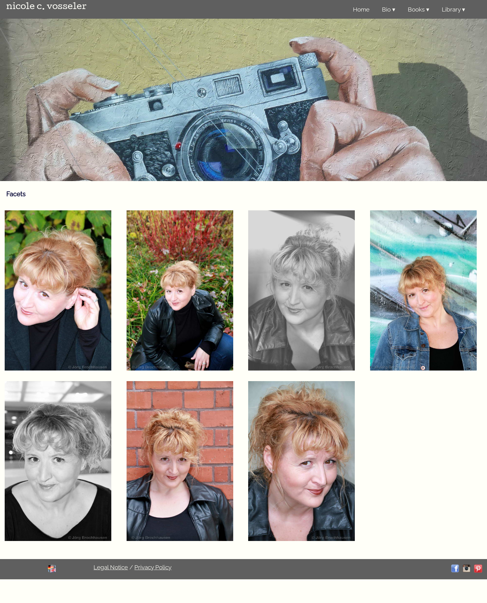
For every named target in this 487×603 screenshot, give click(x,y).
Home (361, 9)
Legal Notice (111, 567)
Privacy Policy (152, 567)
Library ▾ (453, 9)
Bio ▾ (388, 9)
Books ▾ (418, 9)
